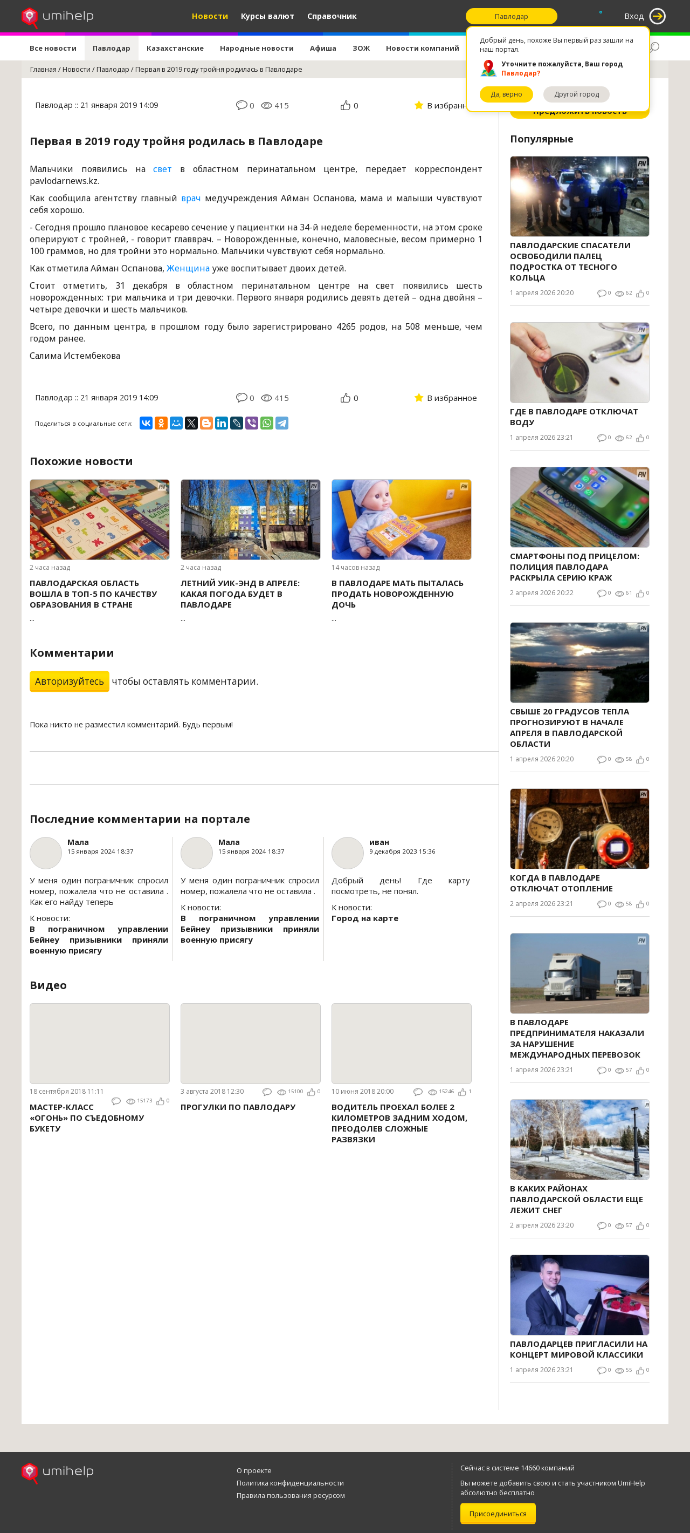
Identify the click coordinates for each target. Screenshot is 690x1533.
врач (191, 198)
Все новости (53, 48)
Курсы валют (267, 16)
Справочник (332, 16)
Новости (210, 16)
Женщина (188, 268)
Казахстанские (175, 48)
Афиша (323, 48)
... (100, 600)
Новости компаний (422, 48)
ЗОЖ (361, 48)
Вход (634, 16)
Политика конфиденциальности (290, 1483)
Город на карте (365, 917)
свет (162, 169)
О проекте (254, 1470)
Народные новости (257, 48)
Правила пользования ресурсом (291, 1495)
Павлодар (111, 48)
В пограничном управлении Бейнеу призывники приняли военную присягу (99, 939)
